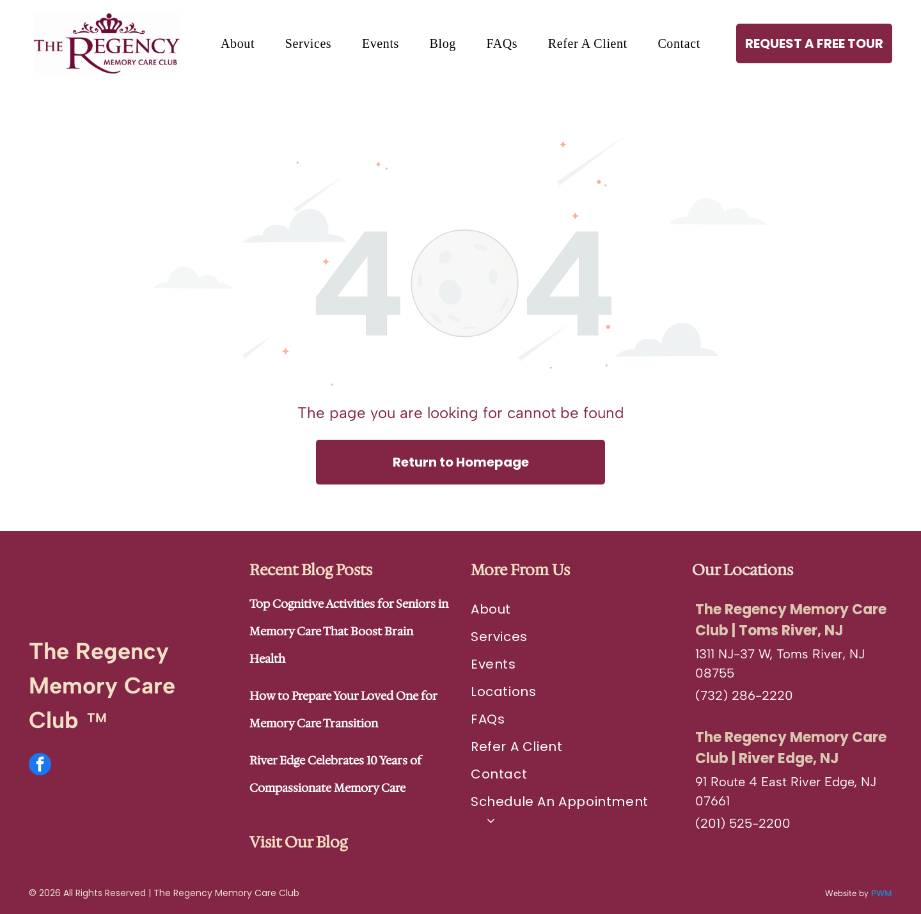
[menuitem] (238, 44)
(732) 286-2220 (744, 695)
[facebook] (40, 765)
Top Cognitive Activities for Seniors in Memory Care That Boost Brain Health (348, 631)
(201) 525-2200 (743, 823)
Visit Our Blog (298, 842)
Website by (847, 893)
